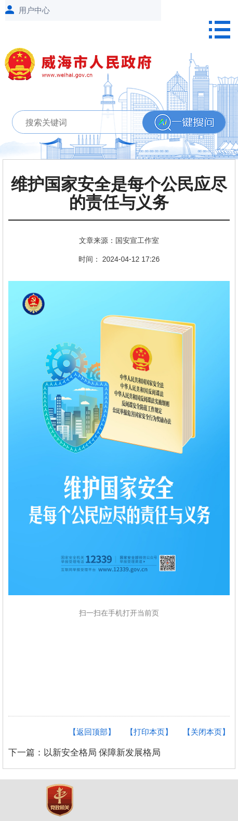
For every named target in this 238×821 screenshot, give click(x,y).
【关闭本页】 (206, 731)
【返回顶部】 (92, 731)
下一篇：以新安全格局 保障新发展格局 (84, 753)
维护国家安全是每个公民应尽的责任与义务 (119, 193)
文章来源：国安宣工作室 (119, 240)
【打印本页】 (149, 731)
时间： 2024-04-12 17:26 (119, 259)
